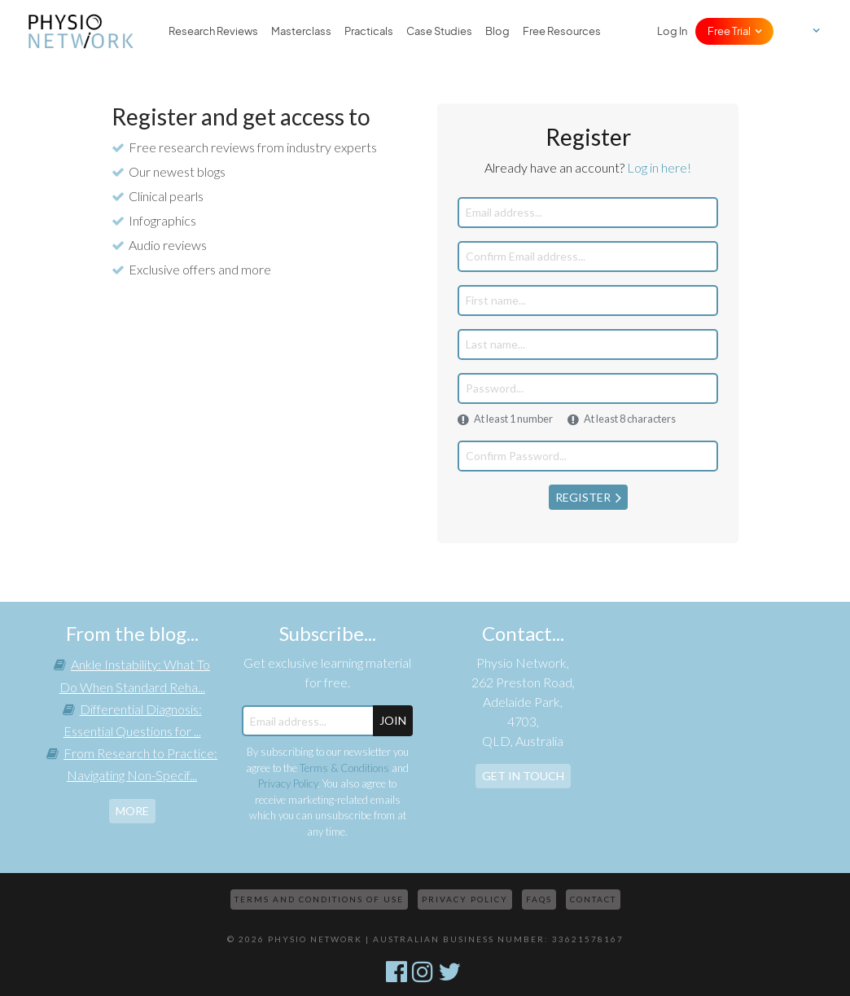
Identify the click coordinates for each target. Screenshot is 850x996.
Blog (497, 31)
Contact (593, 899)
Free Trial (729, 31)
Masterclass (301, 31)
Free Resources (562, 31)
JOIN (392, 720)
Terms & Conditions (344, 767)
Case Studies (439, 31)
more (132, 811)
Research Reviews (213, 31)
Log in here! (659, 167)
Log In (672, 31)
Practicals (368, 31)
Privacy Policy (288, 783)
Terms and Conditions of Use (319, 899)
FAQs (539, 899)
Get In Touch (523, 776)
